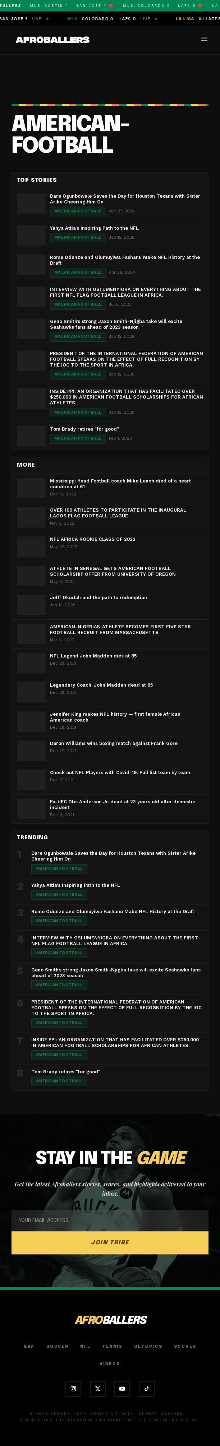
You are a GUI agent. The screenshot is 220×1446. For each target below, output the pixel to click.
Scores (185, 1346)
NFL (85, 1346)
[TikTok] (147, 1389)
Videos (110, 1363)
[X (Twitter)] (98, 1389)
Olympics (148, 1346)
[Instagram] (73, 1389)
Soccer (57, 1346)
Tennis (112, 1346)
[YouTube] (122, 1389)
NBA (29, 1346)
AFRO (110, 1320)
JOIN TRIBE (110, 1243)
